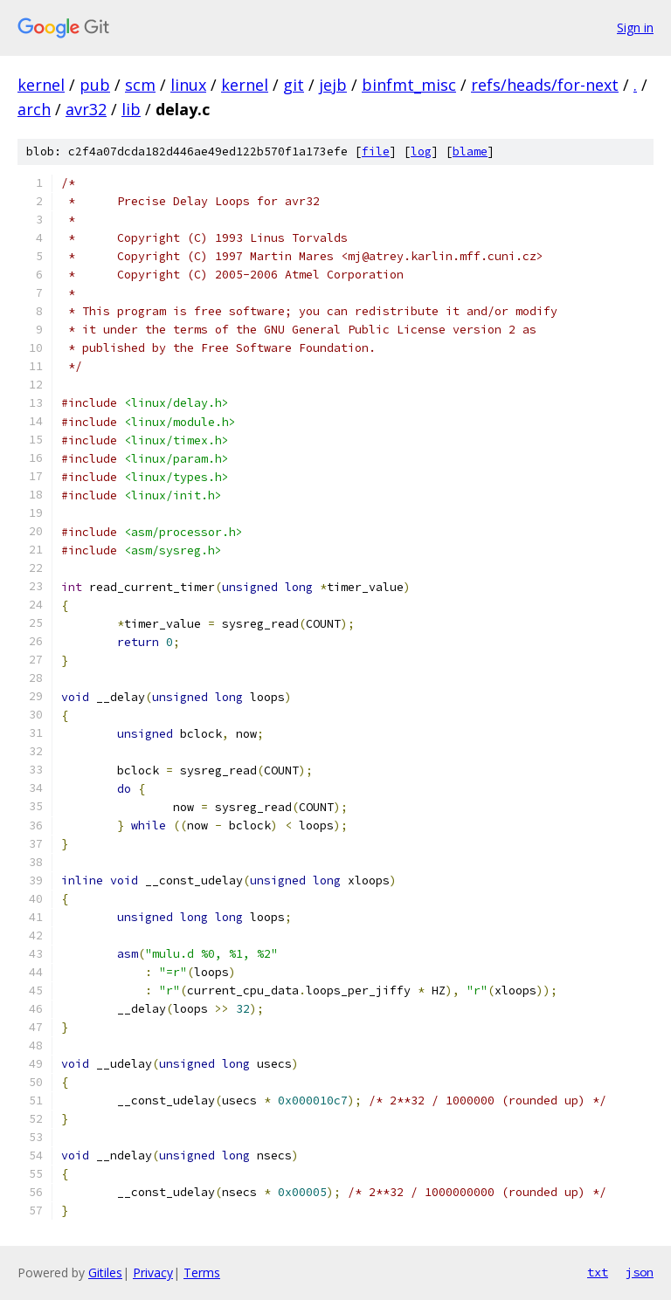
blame (470, 151)
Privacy (153, 1272)
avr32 (86, 109)
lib (131, 109)
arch (34, 109)
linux (188, 84)
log (421, 151)
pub (95, 84)
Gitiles (105, 1272)
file (376, 151)
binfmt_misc (409, 84)
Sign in (635, 27)
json (640, 1272)
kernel (41, 84)
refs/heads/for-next (545, 84)
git (293, 84)
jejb (333, 84)
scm (140, 84)
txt (597, 1272)
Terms (201, 1272)
